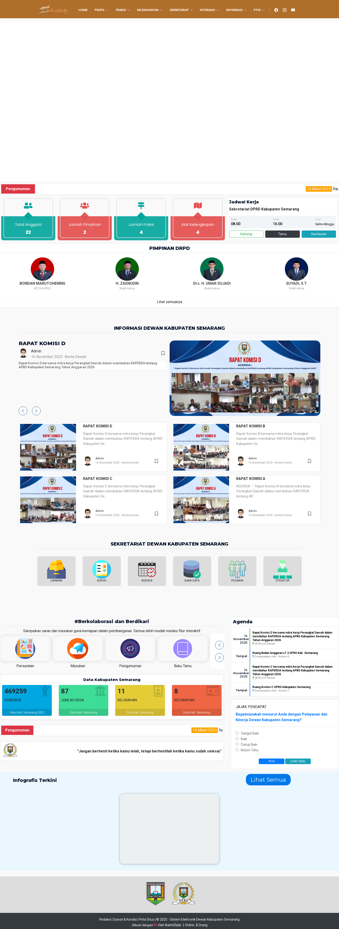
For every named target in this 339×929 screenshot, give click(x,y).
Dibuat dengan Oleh (148, 925)
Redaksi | (106, 919)
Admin (36, 351)
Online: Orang (196, 925)
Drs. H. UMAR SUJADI (212, 283)
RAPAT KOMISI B (250, 426)
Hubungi (246, 234)
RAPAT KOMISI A (250, 478)
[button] (23, 411)
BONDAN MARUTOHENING (42, 283)
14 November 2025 (240, 639)
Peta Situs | (147, 919)
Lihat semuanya (169, 302)
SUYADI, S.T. (296, 283)
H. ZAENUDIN (127, 283)
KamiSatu (173, 925)
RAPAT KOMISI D (42, 343)
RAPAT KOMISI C (97, 478)
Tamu (282, 234)
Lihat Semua (268, 779)
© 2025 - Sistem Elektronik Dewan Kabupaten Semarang (198, 919)
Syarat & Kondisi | (126, 919)
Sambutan (319, 234)
